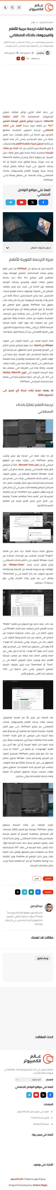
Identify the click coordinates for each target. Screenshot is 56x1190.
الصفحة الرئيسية (46, 22)
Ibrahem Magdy (40, 1185)
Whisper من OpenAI (43, 345)
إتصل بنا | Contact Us (42, 1118)
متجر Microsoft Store (29, 465)
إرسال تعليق (42, 958)
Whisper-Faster (16, 564)
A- (18, 58)
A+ (23, 58)
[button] (38, 892)
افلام (33, 22)
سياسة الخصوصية (43, 1124)
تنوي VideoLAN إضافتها (14, 372)
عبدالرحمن (40, 53)
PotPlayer (22, 268)
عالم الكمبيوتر (16, 1179)
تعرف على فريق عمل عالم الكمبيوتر (35, 1111)
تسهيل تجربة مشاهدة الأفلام (30, 144)
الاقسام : (49, 1080)
